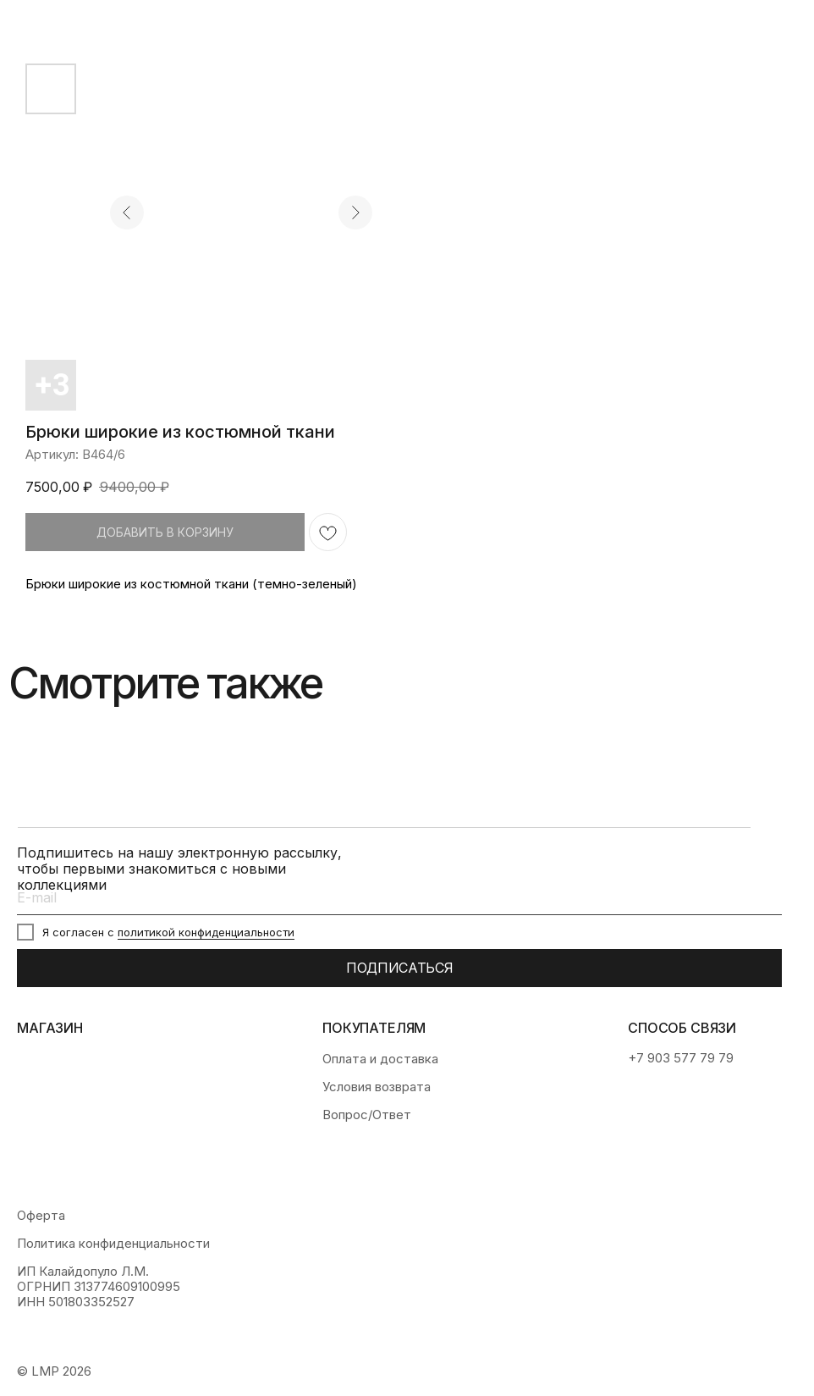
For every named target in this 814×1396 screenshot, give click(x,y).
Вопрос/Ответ (366, 1115)
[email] (399, 898)
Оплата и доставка (380, 1059)
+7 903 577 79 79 (681, 1057)
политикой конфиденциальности (206, 932)
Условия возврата (376, 1087)
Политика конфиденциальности (113, 1243)
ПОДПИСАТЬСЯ (399, 967)
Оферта (41, 1215)
